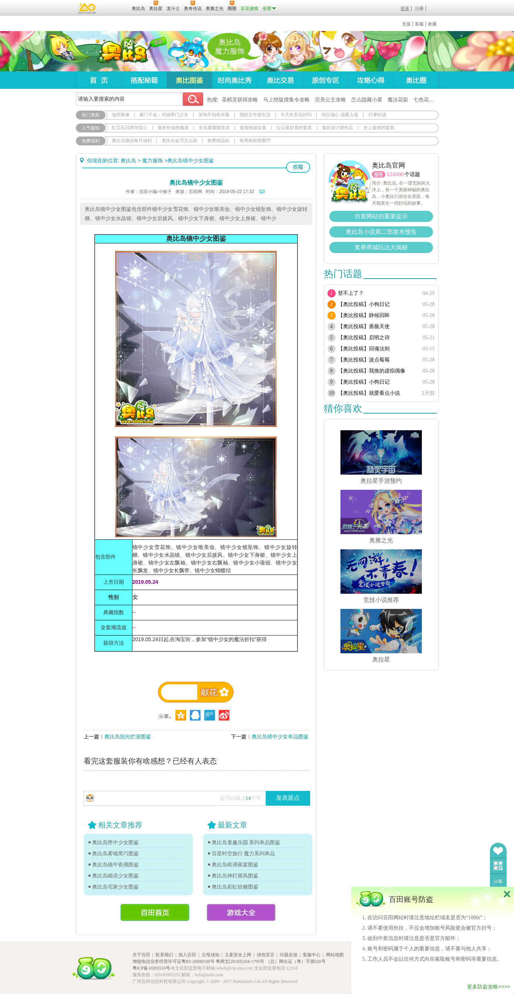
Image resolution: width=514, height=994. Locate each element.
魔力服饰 (152, 161)
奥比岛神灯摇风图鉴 (235, 876)
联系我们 (164, 954)
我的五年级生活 (255, 114)
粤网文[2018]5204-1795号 (240, 961)
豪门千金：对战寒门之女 (164, 114)
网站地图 (335, 954)
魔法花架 (397, 99)
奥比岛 (122, 51)
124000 (395, 174)
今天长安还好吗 (296, 114)
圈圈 (378, 174)
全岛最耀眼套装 (214, 127)
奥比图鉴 (189, 80)
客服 (419, 24)
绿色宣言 (266, 954)
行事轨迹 (377, 114)
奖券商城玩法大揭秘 (381, 247)
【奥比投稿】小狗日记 (364, 304)
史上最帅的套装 (378, 127)
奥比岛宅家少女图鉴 (115, 887)
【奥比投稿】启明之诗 (364, 337)
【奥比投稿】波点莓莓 (364, 360)
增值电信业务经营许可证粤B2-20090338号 (173, 961)
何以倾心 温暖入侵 (340, 114)
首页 (98, 80)
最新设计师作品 (337, 127)
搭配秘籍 (144, 80)
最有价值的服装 (173, 127)
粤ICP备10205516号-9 (153, 968)
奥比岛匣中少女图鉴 (115, 842)
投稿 (298, 167)
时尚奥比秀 (234, 80)
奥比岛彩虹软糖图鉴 (235, 887)
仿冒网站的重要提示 (381, 216)
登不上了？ (351, 293)
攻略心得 (370, 80)
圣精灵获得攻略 (240, 99)
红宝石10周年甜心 (130, 127)
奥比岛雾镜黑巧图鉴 (115, 853)
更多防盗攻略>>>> (488, 987)
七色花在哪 (426, 99)
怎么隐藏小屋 (366, 99)
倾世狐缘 (121, 114)
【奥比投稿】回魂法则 (364, 348)
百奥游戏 (87, 8)
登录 (404, 8)
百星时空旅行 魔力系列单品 (243, 853)
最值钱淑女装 (253, 127)
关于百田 (141, 954)
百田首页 (155, 912)
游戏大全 (241, 912)
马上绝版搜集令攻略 (286, 99)
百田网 (115, 8)
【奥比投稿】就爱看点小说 (369, 393)
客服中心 (311, 954)
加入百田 (187, 954)
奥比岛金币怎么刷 (179, 140)
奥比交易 (280, 80)
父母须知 (210, 954)
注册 (419, 8)
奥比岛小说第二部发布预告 (381, 232)
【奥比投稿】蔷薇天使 (364, 326)
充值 (406, 24)
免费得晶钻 (218, 140)
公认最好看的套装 (294, 127)
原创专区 (325, 80)
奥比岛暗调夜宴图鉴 (235, 864)
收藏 (432, 24)
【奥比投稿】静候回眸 (364, 315)
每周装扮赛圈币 (255, 140)
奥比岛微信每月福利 (132, 140)
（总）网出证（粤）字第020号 (296, 961)
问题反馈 (289, 954)
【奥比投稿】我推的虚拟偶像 (371, 371)
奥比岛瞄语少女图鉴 (115, 876)
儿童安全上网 (238, 954)
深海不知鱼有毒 (213, 114)
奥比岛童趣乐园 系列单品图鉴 (246, 842)
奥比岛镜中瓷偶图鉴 (115, 864)
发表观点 (288, 798)
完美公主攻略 (330, 99)
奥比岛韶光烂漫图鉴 (127, 736)
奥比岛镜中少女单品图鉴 (280, 736)
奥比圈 (416, 80)
